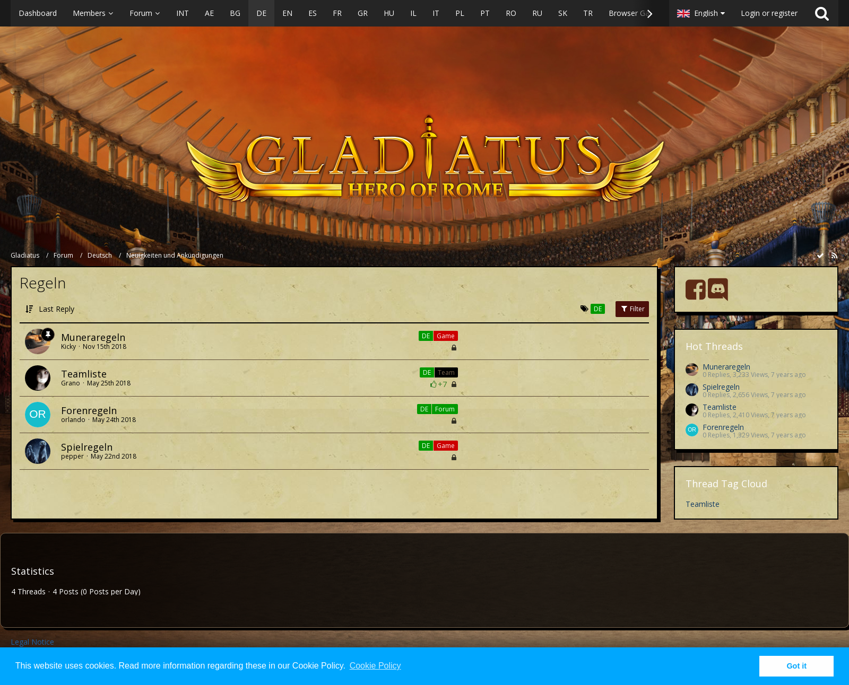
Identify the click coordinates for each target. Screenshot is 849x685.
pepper (72, 456)
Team (446, 372)
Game (446, 335)
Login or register (769, 13)
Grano (70, 383)
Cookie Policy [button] (375, 665)
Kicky (68, 346)
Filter (632, 308)
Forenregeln (89, 410)
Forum (445, 409)
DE (426, 335)
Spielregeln (86, 447)
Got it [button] (796, 666)
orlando (73, 419)
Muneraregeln (93, 337)
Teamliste (84, 373)
